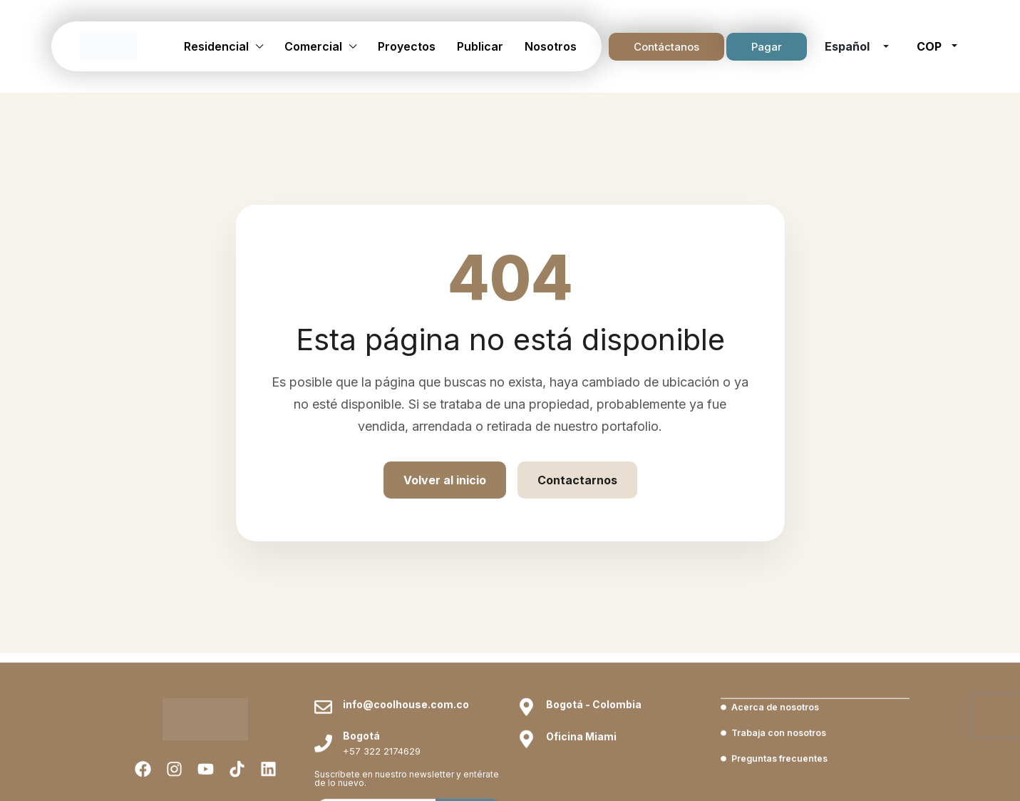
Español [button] (848, 46)
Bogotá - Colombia (594, 758)
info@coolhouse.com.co (406, 758)
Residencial (216, 46)
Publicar (480, 46)
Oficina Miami (581, 790)
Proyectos (407, 46)
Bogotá (361, 789)
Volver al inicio (444, 480)
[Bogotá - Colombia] (526, 761)
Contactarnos (577, 480)
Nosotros (551, 46)
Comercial (313, 46)
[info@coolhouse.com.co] (323, 761)
